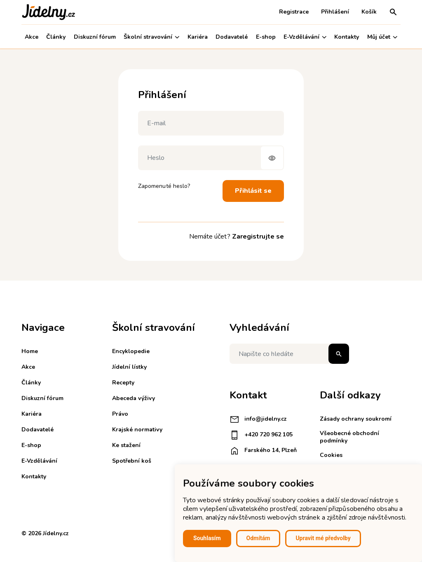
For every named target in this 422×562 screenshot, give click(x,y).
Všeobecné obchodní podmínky (349, 437)
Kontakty (347, 37)
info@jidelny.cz (258, 419)
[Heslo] (211, 157)
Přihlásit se (253, 190)
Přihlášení (335, 12)
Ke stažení (126, 445)
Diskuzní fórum (95, 37)
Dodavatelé (232, 37)
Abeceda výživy (133, 398)
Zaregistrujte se (258, 236)
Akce (31, 37)
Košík (369, 12)
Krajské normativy (137, 429)
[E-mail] (211, 123)
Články (56, 37)
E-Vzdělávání (305, 37)
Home (29, 351)
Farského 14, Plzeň (263, 451)
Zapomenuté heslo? (164, 186)
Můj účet (382, 37)
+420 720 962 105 (261, 435)
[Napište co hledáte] (289, 354)
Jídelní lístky (129, 367)
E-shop (266, 37)
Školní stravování (151, 37)
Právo (120, 414)
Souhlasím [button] (207, 538)
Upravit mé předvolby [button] (322, 538)
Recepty (123, 382)
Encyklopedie (131, 351)
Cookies (331, 455)
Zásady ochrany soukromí (356, 419)
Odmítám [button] (258, 538)
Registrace (294, 12)
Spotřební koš (131, 461)
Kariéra (198, 37)
